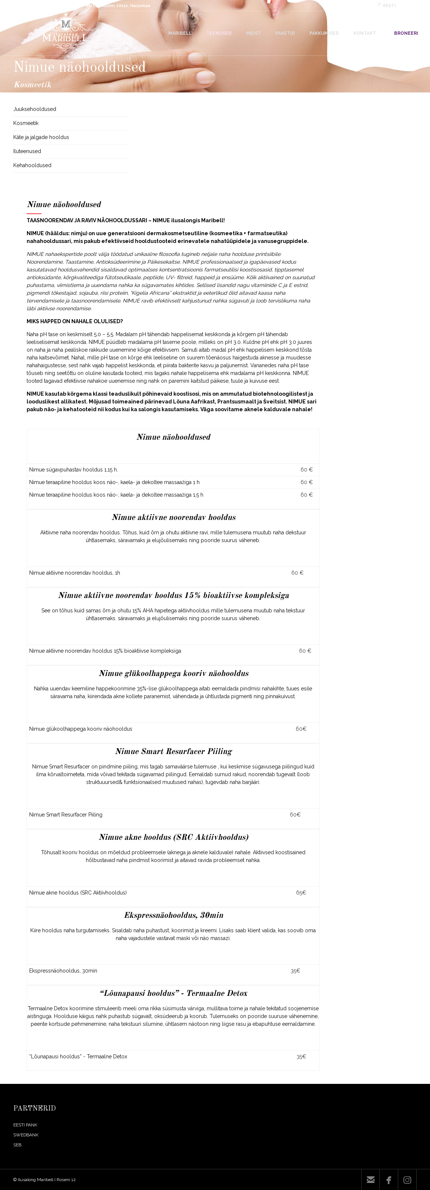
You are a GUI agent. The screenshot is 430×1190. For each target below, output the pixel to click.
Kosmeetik (25, 123)
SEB (17, 1144)
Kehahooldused (32, 165)
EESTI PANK (25, 1125)
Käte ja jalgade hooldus (41, 137)
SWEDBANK (25, 1134)
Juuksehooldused (34, 109)
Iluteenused (27, 151)
